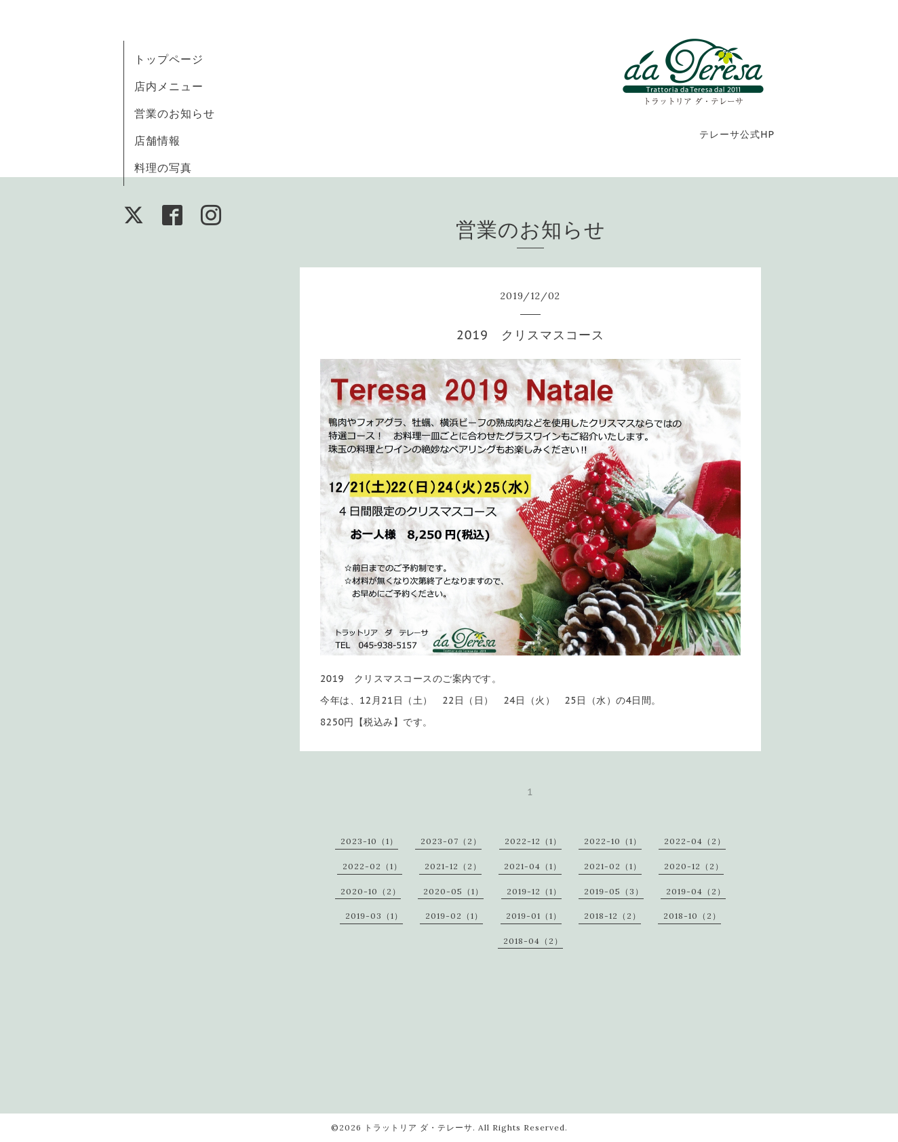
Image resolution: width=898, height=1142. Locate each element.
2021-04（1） (533, 866)
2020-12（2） (694, 866)
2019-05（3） (614, 891)
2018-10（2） (692, 916)
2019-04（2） (696, 891)
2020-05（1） (453, 891)
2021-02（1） (613, 866)
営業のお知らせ (174, 113)
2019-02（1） (454, 916)
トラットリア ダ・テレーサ (418, 1127)
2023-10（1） (369, 841)
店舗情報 (157, 140)
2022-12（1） (533, 841)
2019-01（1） (534, 916)
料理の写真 (163, 167)
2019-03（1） (374, 916)
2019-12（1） (534, 891)
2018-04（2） (533, 941)
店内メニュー (168, 86)
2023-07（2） (451, 841)
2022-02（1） (372, 866)
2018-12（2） (612, 916)
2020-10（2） (370, 891)
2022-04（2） (695, 841)
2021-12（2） (453, 866)
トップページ (168, 59)
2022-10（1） (613, 841)
